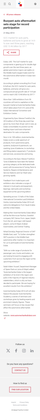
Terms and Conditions (20, 405)
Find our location (20, 390)
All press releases (13, 15)
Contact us (20, 370)
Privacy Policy (24, 402)
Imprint (13, 402)
